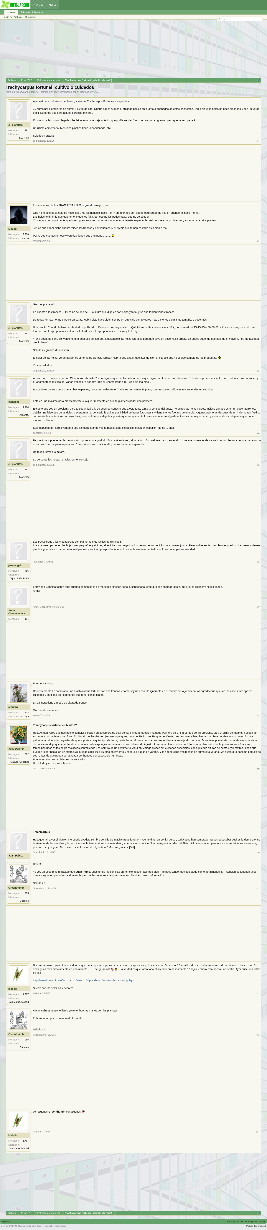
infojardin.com (29, 1226)
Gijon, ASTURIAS (19, 578)
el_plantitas (83, 91)
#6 (258, 561)
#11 (258, 888)
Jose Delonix (16, 748)
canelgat (13, 401)
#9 (258, 768)
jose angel (14, 565)
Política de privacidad (256, 1226)
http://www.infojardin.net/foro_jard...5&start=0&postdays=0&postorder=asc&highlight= (84, 980)
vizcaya (25, 716)
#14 (258, 1131)
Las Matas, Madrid (19, 1002)
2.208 (26, 234)
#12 (258, 993)
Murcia (25, 238)
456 (27, 570)
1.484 (26, 407)
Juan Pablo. (15, 855)
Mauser (12, 228)
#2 (258, 241)
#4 (258, 433)
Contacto (230, 1221)
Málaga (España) (19, 761)
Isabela (12, 988)
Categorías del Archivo (32, 12)
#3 (258, 370)
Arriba (262, 1221)
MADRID (24, 138)
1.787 (26, 994)
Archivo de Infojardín (247, 1221)
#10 (258, 852)
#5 (258, 465)
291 (27, 130)
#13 (258, 1035)
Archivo (11, 13)
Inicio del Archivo (13, 17)
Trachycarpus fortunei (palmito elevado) (37, 91)
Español (6, 1221)
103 (27, 712)
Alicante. (24, 414)
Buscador (30, 17)
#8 (258, 715)
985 (27, 893)
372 (27, 754)
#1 (258, 141)
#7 (258, 607)
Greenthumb (16, 887)
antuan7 (13, 707)
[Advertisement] (117, 50)
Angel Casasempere (16, 612)
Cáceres (24, 900)
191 (27, 619)
